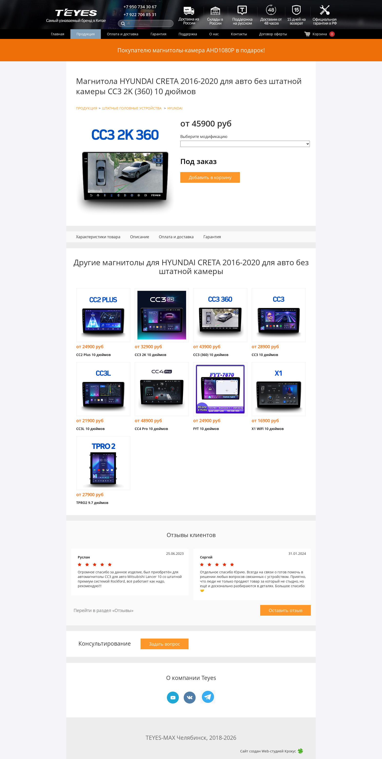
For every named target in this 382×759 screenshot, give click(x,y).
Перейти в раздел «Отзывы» (104, 610)
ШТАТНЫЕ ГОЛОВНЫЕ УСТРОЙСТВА (132, 108)
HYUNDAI (174, 108)
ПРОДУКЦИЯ (86, 108)
